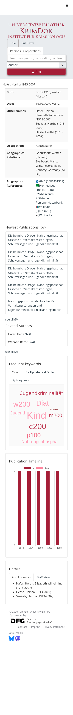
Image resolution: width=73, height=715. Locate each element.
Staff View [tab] (43, 577)
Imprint (35, 626)
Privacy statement (54, 626)
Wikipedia (44, 215)
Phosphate (54, 409)
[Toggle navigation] (67, 5)
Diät (42, 403)
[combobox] (36, 58)
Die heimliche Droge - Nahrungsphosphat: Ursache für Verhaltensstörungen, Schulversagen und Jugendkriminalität (36, 240)
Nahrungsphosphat (40, 441)
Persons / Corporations (25, 51)
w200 (21, 404)
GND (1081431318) (50, 181)
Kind (36, 415)
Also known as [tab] (21, 577)
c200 (37, 426)
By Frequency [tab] (21, 380)
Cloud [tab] (15, 372)
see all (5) (11, 319)
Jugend (17, 412)
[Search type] (36, 65)
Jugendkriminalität (41, 393)
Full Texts (28, 43)
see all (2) (11, 352)
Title (13, 43)
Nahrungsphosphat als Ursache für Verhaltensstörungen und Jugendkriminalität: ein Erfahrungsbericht (35, 305)
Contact (22, 626)
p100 (34, 435)
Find (36, 72)
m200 (55, 415)
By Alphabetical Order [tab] (40, 372)
